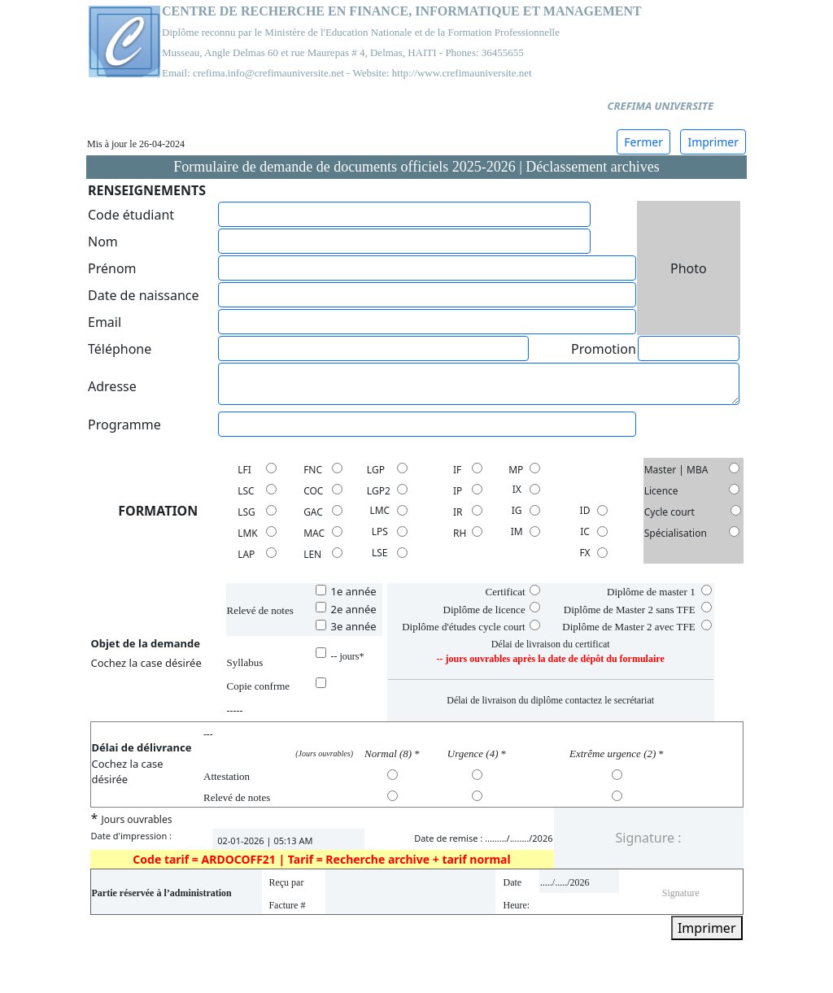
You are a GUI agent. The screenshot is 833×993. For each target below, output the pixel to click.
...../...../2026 (565, 882)
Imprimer (713, 142)
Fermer (643, 142)
